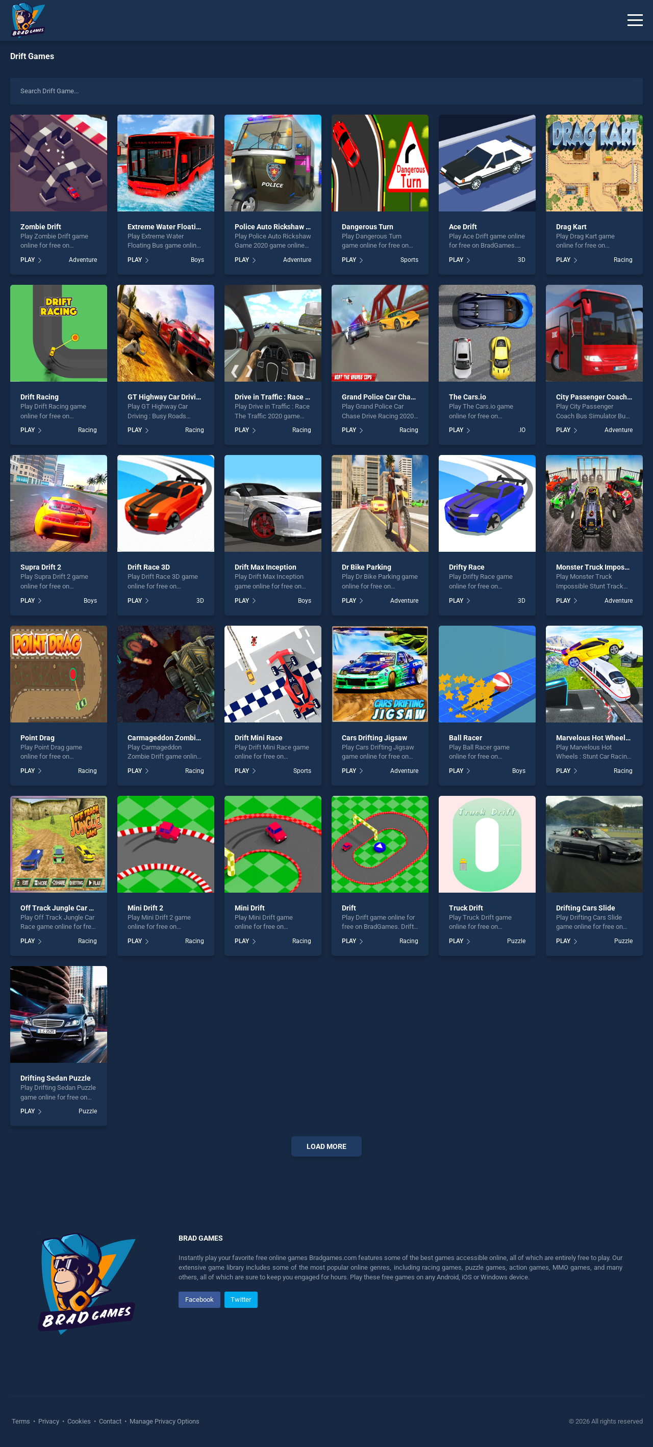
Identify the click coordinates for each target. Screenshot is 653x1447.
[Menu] (635, 20)
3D (521, 259)
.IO (521, 430)
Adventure (83, 259)
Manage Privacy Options (163, 1421)
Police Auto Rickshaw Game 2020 (289, 227)
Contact (110, 1421)
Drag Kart (571, 227)
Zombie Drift (40, 227)
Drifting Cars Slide (585, 908)
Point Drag (37, 738)
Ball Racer (465, 738)
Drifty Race (467, 567)
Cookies (79, 1421)
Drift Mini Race (259, 738)
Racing (623, 259)
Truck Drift (466, 908)
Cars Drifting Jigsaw (374, 738)
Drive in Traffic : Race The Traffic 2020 (297, 397)
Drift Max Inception (265, 567)
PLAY (27, 259)
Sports (409, 259)
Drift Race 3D (149, 567)
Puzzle (516, 941)
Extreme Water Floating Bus (173, 227)
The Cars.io (467, 397)
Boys (197, 259)
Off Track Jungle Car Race (62, 908)
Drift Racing (39, 397)
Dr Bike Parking (366, 567)
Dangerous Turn (367, 227)
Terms (22, 1421)
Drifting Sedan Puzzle (55, 1078)
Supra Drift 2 (40, 567)
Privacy (49, 1421)
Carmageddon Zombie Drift (172, 738)
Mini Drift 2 (145, 908)
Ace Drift (463, 227)
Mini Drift (250, 908)
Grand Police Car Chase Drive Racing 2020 (410, 397)
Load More (326, 1146)
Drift (349, 908)
